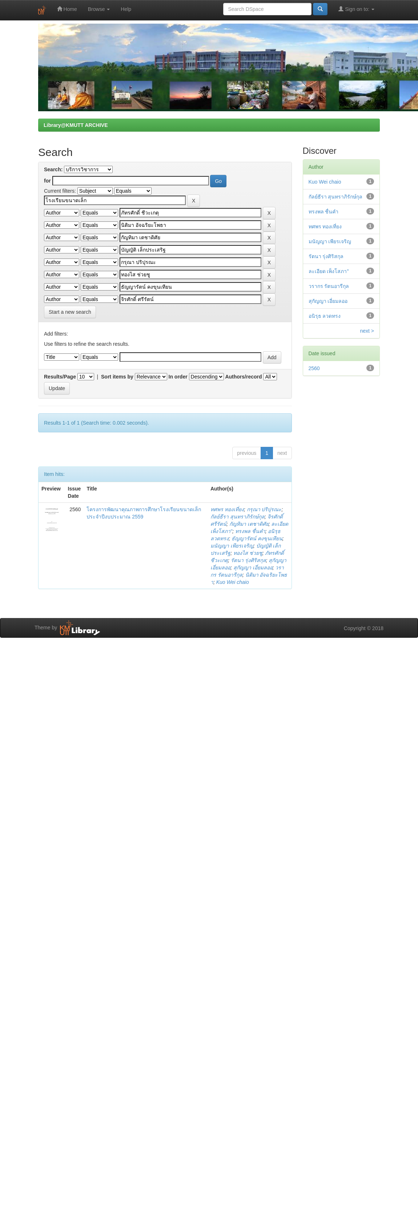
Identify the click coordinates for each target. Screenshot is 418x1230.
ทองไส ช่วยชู (247, 553)
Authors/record (243, 377)
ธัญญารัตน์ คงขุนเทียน (257, 538)
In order (178, 377)
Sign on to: (356, 9)
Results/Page (60, 377)
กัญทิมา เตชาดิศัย (249, 524)
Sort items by (117, 377)
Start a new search (70, 312)
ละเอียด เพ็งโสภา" (329, 271)
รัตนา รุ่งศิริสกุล (248, 560)
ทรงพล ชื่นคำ (250, 531)
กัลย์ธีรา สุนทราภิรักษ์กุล (237, 517)
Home (67, 9)
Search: (53, 169)
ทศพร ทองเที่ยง (227, 509)
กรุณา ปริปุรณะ (264, 509)
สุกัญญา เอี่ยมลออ (253, 567)
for (47, 181)
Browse (99, 9)
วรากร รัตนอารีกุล (329, 286)
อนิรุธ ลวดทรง (325, 316)
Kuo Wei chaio (232, 582)
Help (126, 9)
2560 (314, 368)
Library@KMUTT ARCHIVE (76, 125)
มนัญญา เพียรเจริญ (231, 546)
